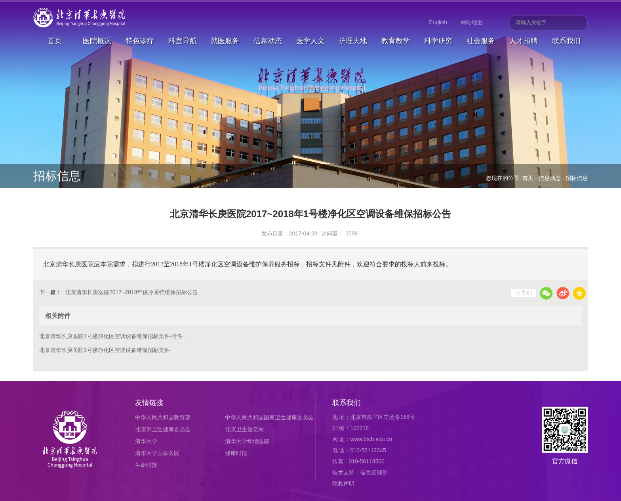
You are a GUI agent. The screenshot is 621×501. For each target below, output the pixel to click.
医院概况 (97, 41)
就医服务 (225, 41)
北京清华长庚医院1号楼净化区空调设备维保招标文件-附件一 (113, 336)
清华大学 (146, 441)
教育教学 (395, 41)
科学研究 (438, 41)
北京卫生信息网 (244, 429)
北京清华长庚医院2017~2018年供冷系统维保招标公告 (131, 292)
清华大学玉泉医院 (157, 453)
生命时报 (146, 465)
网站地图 (472, 22)
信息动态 (267, 41)
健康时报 (236, 453)
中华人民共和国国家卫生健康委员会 (269, 417)
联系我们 (566, 41)
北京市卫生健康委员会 (162, 429)
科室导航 (182, 41)
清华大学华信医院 (247, 441)
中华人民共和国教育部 (162, 417)
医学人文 (310, 41)
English (438, 22)
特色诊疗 (140, 41)
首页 (55, 41)
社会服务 (481, 41)
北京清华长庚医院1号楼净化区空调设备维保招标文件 (104, 350)
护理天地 (353, 41)
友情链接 (149, 403)
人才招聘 (523, 41)
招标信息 (577, 178)
